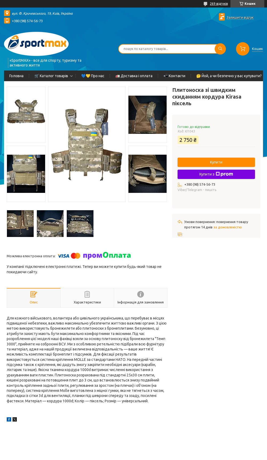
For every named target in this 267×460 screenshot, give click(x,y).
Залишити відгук (240, 17)
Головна (16, 76)
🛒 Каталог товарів (51, 76)
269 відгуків (219, 3)
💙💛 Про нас (92, 76)
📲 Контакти (174, 76)
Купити (216, 162)
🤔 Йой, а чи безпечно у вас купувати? (229, 76)
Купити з (216, 174)
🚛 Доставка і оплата (133, 76)
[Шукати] (220, 48)
